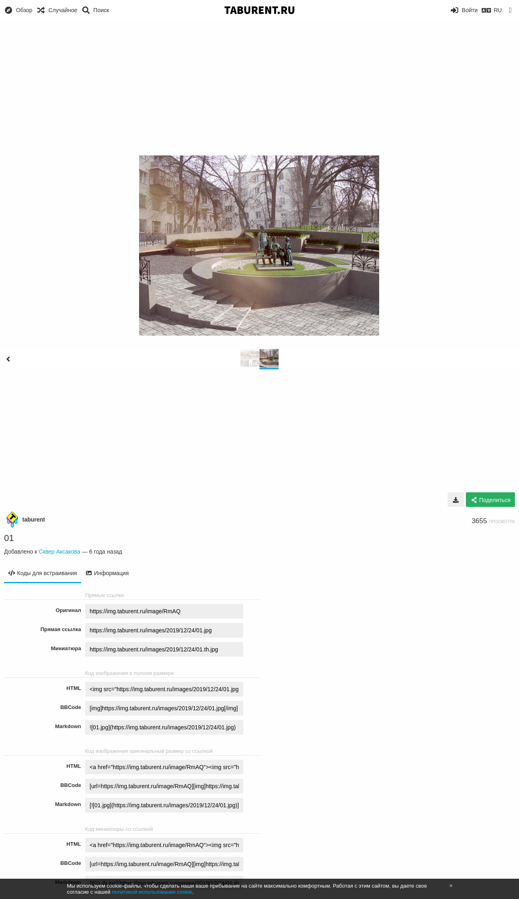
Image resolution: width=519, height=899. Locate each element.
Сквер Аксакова (59, 551)
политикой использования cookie (152, 892)
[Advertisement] (259, 81)
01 (9, 538)
